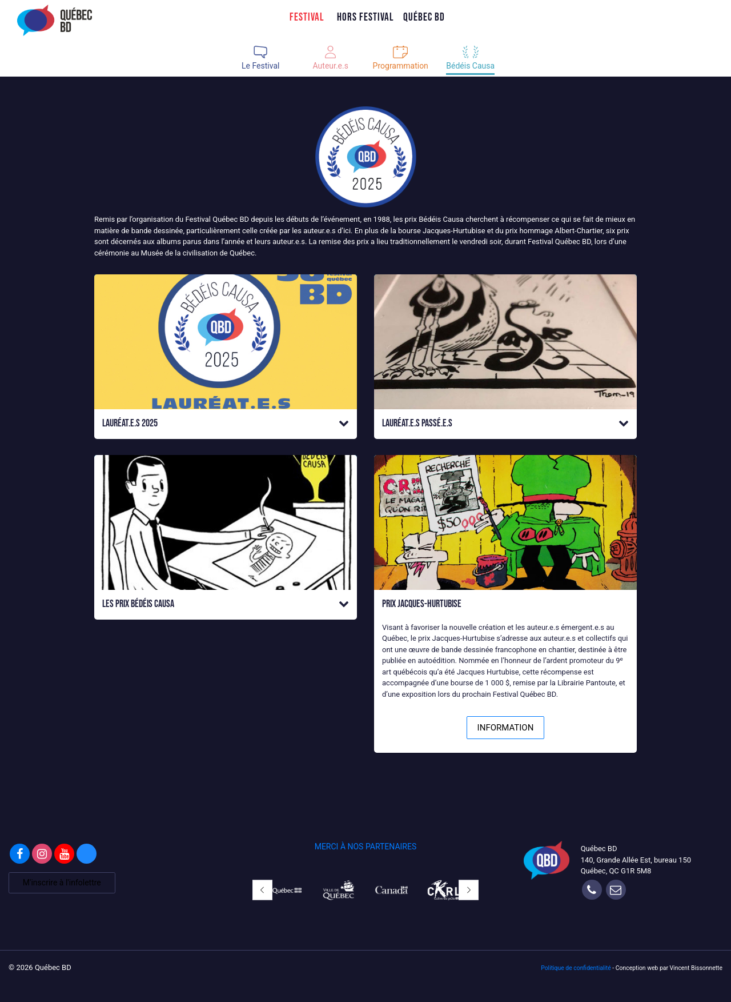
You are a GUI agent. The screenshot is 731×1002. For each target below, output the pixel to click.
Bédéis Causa (470, 65)
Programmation (400, 65)
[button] (225, 423)
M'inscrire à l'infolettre (62, 882)
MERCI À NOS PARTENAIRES (366, 846)
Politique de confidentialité (576, 968)
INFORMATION (505, 727)
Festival (307, 17)
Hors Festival (365, 17)
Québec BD (424, 17)
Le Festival (260, 65)
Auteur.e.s (330, 65)
